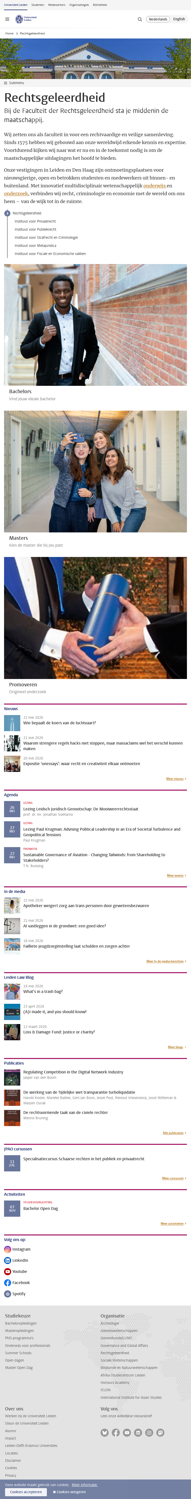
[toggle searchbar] (140, 19)
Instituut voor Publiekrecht (35, 229)
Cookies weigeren (71, 1492)
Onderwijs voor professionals (27, 1345)
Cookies (11, 1468)
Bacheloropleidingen (21, 1323)
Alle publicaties (173, 1133)
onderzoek (16, 193)
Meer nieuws (175, 779)
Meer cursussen (173, 1178)
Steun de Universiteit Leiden (27, 1423)
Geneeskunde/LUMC (116, 1338)
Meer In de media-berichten (165, 961)
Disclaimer (13, 1460)
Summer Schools (18, 1353)
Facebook (17, 1283)
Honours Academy (115, 1382)
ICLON (105, 1390)
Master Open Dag (19, 1367)
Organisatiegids (79, 5)
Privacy (10, 1475)
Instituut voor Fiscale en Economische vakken (50, 253)
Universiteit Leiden (15, 5)
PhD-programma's (19, 1338)
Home (9, 33)
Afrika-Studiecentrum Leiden (123, 1375)
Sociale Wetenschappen (119, 1360)
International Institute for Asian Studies (131, 1397)
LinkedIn (16, 1261)
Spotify (14, 1294)
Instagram (17, 1250)
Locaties (11, 1453)
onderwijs (155, 186)
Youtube (15, 1272)
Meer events (175, 875)
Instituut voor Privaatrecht (35, 221)
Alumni (10, 1431)
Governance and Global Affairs (124, 1345)
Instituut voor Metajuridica (35, 245)
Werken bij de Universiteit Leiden (30, 1416)
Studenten (37, 5)
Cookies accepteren (26, 1492)
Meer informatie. (85, 1485)
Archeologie (110, 1323)
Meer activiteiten (172, 1224)
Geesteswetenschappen (119, 1330)
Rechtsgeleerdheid (27, 213)
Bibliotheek (100, 5)
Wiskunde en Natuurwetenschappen (129, 1367)
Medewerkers (56, 5)
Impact (10, 1438)
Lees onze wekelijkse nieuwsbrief (126, 1416)
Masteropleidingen (19, 1330)
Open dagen (14, 1360)
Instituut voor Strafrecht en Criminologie (46, 237)
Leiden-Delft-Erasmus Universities (31, 1445)
